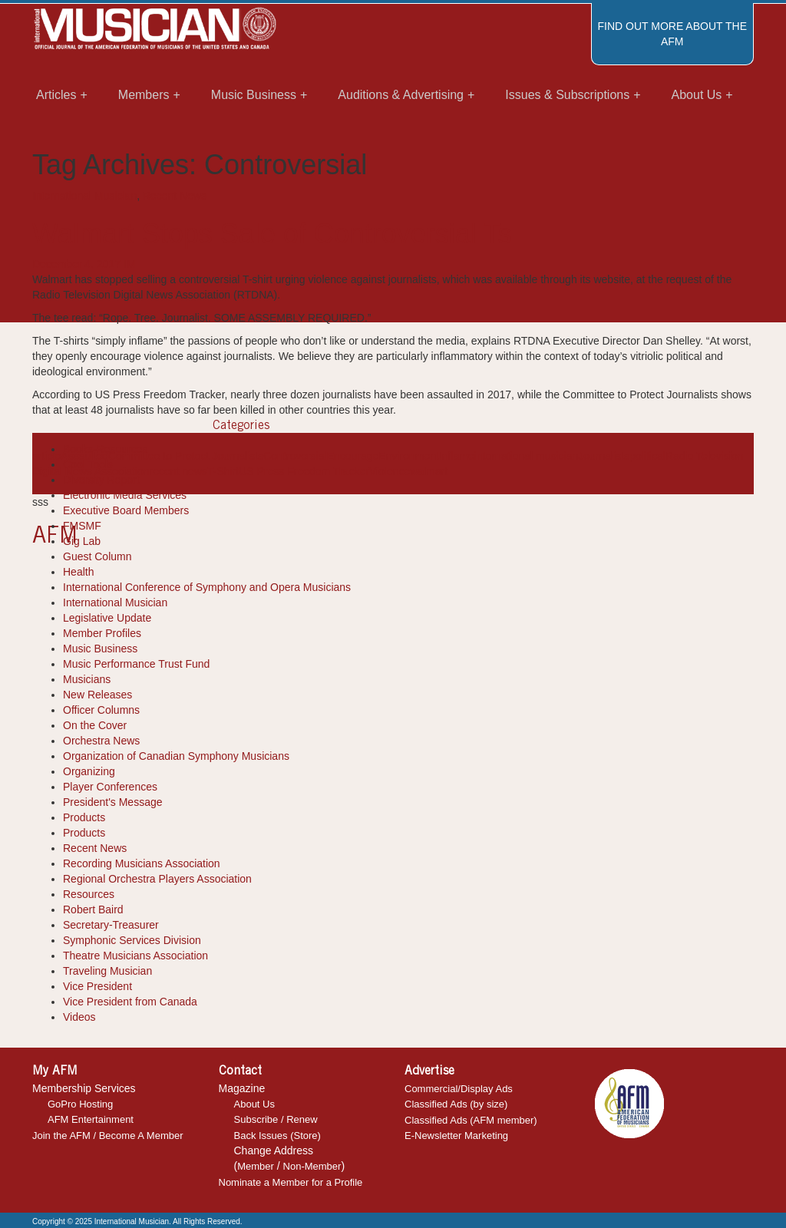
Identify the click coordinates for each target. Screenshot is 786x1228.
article (46, 456)
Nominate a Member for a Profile (291, 1182)
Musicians (87, 679)
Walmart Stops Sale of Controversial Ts (271, 233)
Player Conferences (110, 787)
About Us (254, 1104)
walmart (428, 471)
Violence (389, 471)
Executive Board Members (126, 510)
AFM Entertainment (91, 1119)
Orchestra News (101, 740)
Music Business (100, 648)
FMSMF (82, 526)
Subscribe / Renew (276, 1119)
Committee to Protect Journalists (185, 456)
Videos (79, 1017)
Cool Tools (88, 464)
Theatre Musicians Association (135, 955)
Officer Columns (101, 710)
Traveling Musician (107, 971)
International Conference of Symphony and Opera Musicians (207, 587)
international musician (526, 456)
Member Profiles (102, 633)
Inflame (456, 456)
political (647, 456)
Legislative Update (107, 618)
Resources (88, 894)
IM (130, 264)
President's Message (113, 802)
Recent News (174, 196)
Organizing (89, 771)
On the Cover (95, 725)
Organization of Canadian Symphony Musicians (176, 756)
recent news (178, 471)
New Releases (97, 694)
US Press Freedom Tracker (304, 471)
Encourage (353, 456)
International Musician (84, 196)
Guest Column (97, 556)
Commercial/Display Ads (459, 1088)
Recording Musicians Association (141, 863)
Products (84, 817)
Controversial (294, 456)
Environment (408, 456)
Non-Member (312, 1166)
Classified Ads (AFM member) (471, 1120)
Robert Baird (93, 909)
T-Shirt (223, 471)
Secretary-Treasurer (111, 925)
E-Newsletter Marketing (456, 1135)
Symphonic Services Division (132, 940)
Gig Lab (82, 541)
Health (78, 572)
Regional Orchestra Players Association (157, 879)
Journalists (603, 456)
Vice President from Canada (130, 1001)
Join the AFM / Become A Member (107, 1135)
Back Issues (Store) (277, 1135)
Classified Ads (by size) (456, 1104)
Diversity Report (101, 480)
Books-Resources (105, 449)
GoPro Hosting (80, 1104)
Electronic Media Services (125, 495)
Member (255, 1166)
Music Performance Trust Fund (136, 664)
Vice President (97, 986)
